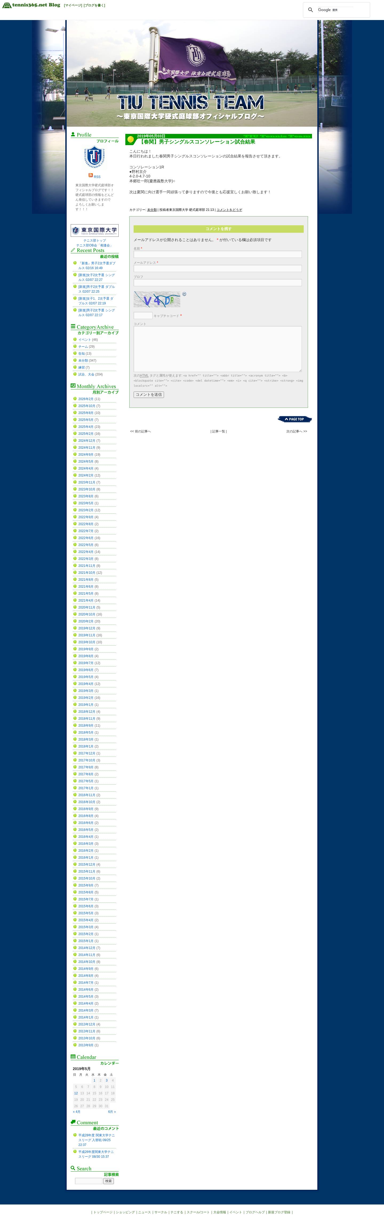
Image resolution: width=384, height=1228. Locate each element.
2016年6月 (86, 823)
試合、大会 (86, 374)
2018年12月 (86, 712)
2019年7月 (86, 663)
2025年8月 (86, 413)
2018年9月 (86, 725)
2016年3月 (86, 844)
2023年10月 (86, 489)
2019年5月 (86, 677)
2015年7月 (86, 899)
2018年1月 (86, 746)
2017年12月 (86, 753)
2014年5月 (86, 996)
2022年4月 (86, 552)
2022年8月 (86, 524)
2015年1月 (86, 941)
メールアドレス (146, 263)
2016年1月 (86, 857)
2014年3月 (86, 1010)
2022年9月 (86, 517)
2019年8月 (86, 656)
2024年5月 (86, 461)
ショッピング (125, 1212)
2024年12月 (86, 441)
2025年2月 (86, 434)
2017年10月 (86, 760)
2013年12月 (86, 1024)
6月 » (112, 1112)
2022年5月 (86, 545)
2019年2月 (86, 698)
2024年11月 (86, 448)
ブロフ (138, 277)
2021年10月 (86, 573)
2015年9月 (86, 885)
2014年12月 (86, 948)
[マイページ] (73, 5)
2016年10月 (86, 802)
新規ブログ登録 (279, 1212)
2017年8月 (86, 774)
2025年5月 (86, 420)
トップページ (103, 1212)
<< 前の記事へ (140, 431)
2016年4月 (86, 837)
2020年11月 (86, 607)
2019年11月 (86, 635)
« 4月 (77, 1112)
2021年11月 (86, 566)
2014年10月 (86, 962)
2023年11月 (86, 482)
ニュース (144, 1212)
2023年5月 (86, 503)
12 (76, 1093)
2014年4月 (86, 1003)
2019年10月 (86, 642)
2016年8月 (86, 816)
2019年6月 (86, 670)
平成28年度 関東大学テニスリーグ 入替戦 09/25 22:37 (96, 1140)
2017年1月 (86, 788)
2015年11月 (86, 871)
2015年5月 (86, 913)
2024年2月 (86, 475)
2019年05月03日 (151, 136)
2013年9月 (86, 1045)
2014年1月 (86, 1017)
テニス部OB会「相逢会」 (94, 245)
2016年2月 (86, 851)
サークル (160, 1212)
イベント (84, 340)
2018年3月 (86, 739)
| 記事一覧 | (219, 431)
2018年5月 (86, 732)
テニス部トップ (94, 240)
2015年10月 (86, 878)
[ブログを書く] (94, 5)
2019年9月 (86, 649)
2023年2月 (86, 510)
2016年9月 (86, 809)
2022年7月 (86, 531)
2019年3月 (86, 691)
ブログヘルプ (255, 1212)
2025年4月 (86, 427)
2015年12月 (86, 864)
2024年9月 (86, 454)
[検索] (335, 10)
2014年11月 (86, 955)
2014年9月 (86, 969)
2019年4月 (86, 684)
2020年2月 (86, 621)
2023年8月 (86, 496)
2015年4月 (86, 920)
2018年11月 (86, 718)
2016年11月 (86, 795)
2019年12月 (86, 628)
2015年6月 (86, 906)
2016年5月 (86, 830)
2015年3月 (86, 927)
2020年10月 (86, 614)
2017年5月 (86, 781)
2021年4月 (86, 600)
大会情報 (219, 1212)
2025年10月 (86, 406)
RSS (97, 177)
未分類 (152, 210)
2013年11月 (86, 1031)
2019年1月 (86, 705)
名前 (138, 248)
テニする (176, 1212)
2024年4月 (86, 468)
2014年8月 (86, 976)
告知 (81, 353)
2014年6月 (86, 989)
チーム (83, 346)
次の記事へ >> (296, 431)
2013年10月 (86, 1038)
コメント (140, 324)
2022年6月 (86, 538)
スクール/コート (198, 1212)
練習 (81, 367)
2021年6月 (86, 586)
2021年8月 (86, 580)
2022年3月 (86, 559)
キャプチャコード (166, 316)
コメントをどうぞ (229, 210)
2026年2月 (86, 399)
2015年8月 (86, 892)
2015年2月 (86, 934)
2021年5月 (86, 593)
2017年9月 (86, 767)
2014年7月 (86, 983)
